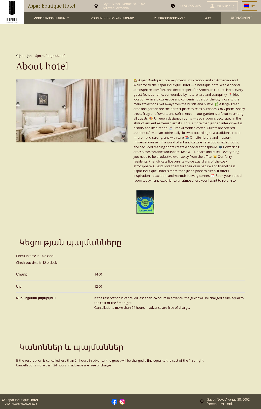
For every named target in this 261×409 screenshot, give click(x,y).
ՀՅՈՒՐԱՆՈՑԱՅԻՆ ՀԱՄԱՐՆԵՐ (112, 18)
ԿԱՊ (208, 18)
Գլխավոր (24, 56)
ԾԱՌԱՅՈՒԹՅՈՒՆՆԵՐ (169, 18)
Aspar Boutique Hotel (51, 6)
